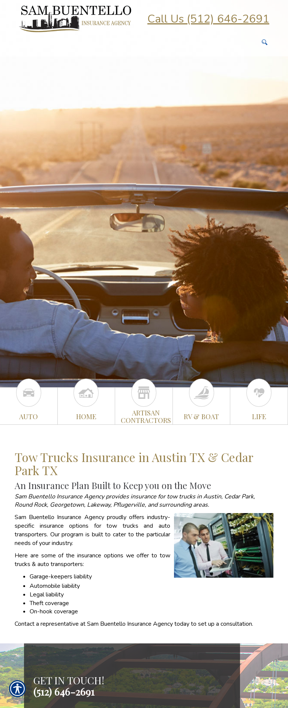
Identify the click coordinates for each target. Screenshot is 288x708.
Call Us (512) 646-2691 (208, 19)
